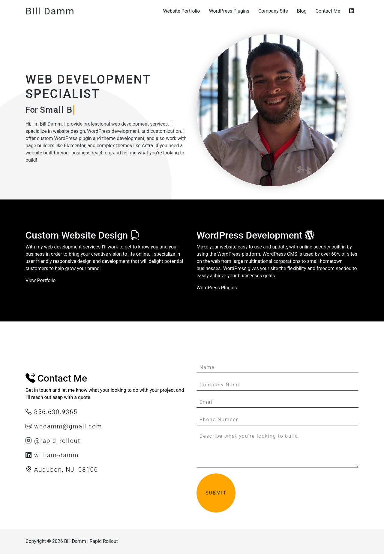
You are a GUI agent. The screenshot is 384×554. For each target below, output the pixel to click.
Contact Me (328, 11)
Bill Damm (50, 11)
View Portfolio (41, 280)
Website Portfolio (181, 11)
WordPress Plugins (229, 11)
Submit (216, 493)
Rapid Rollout (104, 541)
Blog (302, 11)
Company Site (273, 11)
